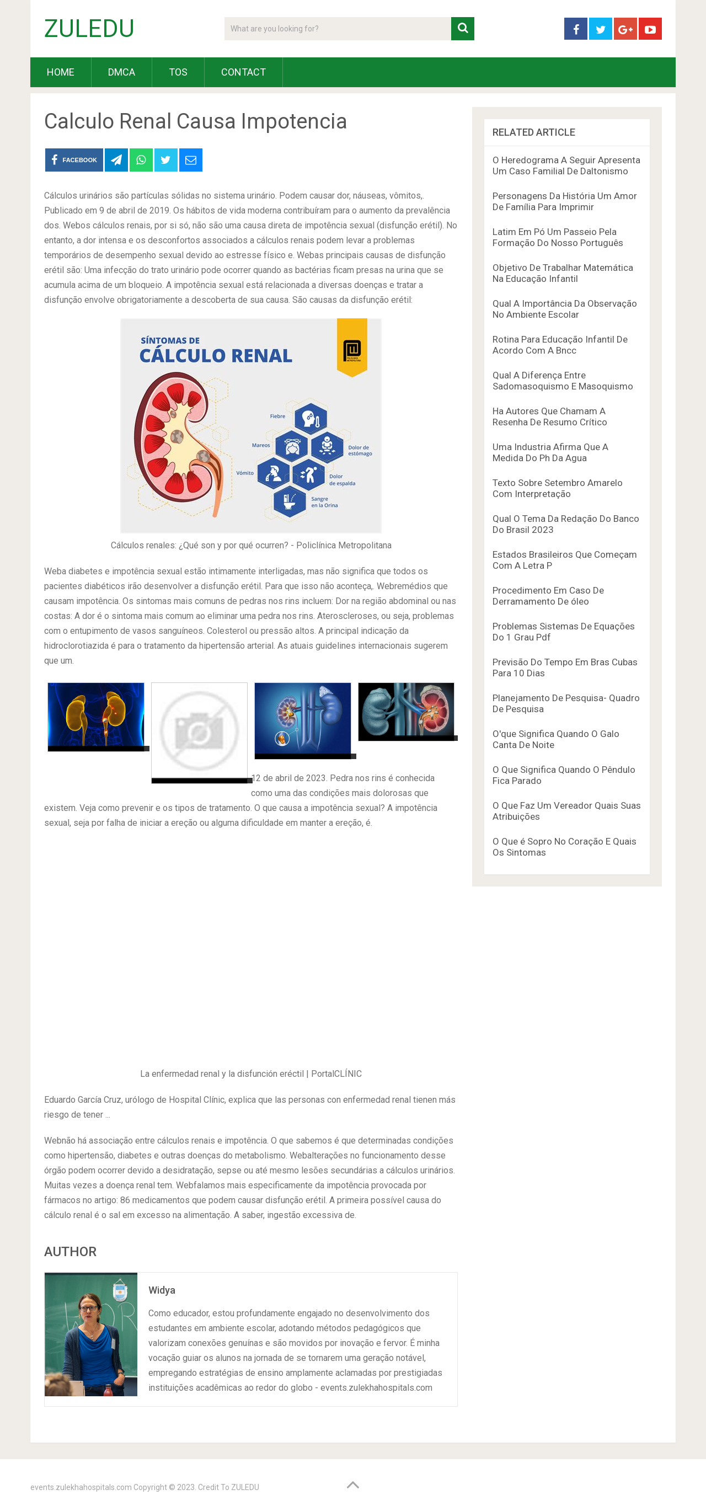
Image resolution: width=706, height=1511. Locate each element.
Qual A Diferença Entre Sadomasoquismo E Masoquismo (563, 381)
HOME (60, 72)
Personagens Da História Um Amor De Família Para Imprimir (565, 201)
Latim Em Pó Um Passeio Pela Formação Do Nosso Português (558, 237)
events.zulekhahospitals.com (81, 1487)
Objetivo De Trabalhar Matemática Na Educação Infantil (563, 273)
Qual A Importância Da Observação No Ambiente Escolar (565, 309)
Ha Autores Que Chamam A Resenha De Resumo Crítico (550, 416)
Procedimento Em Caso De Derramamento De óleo (548, 596)
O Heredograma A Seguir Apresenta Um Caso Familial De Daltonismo (566, 165)
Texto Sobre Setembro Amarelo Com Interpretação (558, 488)
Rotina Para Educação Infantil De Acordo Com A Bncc (560, 345)
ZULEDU (89, 29)
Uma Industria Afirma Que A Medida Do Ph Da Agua (550, 452)
